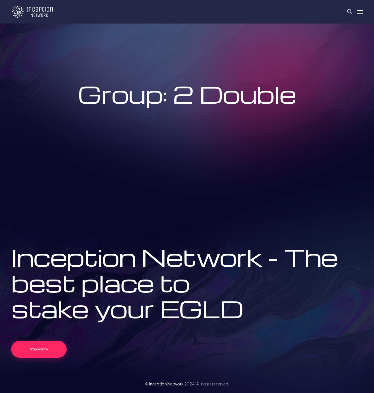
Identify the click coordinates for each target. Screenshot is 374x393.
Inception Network (166, 383)
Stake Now (39, 349)
